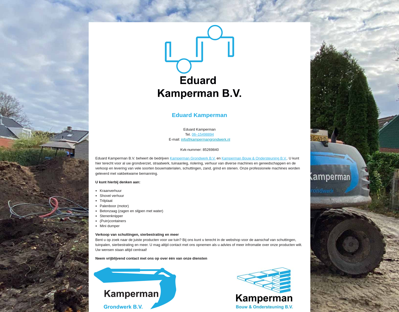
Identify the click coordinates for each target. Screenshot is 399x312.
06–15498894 (203, 134)
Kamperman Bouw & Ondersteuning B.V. (254, 158)
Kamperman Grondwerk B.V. (193, 158)
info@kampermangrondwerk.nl (205, 139)
